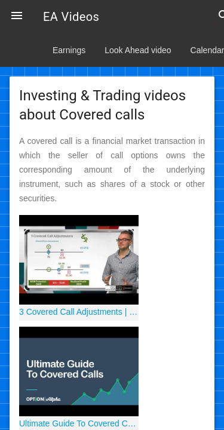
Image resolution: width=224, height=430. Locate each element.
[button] (16, 16)
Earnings (69, 50)
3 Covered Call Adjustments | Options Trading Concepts (79, 312)
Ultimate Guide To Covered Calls (79, 423)
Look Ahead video (138, 50)
